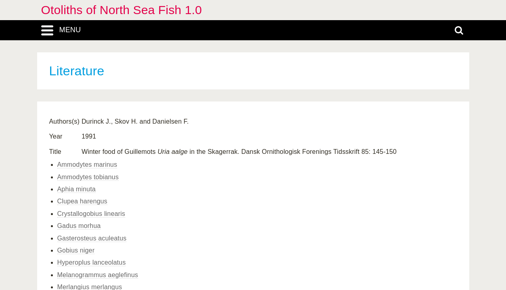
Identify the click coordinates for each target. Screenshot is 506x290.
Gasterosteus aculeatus (92, 238)
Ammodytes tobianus (88, 177)
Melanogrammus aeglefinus (97, 274)
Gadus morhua (79, 225)
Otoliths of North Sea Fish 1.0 (121, 10)
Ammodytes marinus (87, 164)
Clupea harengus (82, 201)
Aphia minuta (76, 189)
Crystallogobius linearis (91, 213)
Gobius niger (76, 250)
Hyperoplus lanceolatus (91, 262)
